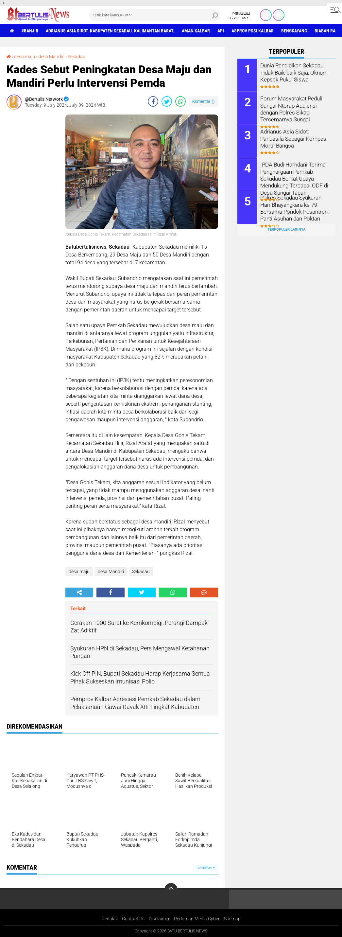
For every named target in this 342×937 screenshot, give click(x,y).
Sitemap (232, 918)
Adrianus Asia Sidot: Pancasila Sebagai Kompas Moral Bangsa (295, 138)
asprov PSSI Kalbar (252, 30)
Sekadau (76, 56)
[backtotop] (171, 889)
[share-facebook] (153, 101)
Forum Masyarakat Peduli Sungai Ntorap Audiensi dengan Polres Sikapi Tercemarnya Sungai (290, 108)
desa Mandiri (51, 56)
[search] (154, 15)
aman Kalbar (196, 30)
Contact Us (133, 918)
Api (220, 30)
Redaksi (110, 918)
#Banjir (30, 30)
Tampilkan (205, 867)
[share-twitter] (167, 101)
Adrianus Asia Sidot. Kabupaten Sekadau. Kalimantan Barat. (110, 30)
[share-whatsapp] (180, 101)
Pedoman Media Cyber (197, 918)
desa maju (24, 56)
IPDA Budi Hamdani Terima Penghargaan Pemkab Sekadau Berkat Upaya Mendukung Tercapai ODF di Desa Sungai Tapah (293, 178)
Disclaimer (159, 918)
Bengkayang (294, 30)
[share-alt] (79, 592)
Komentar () (203, 101)
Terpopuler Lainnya (286, 229)
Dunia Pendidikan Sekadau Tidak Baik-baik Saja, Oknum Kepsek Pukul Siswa (293, 72)
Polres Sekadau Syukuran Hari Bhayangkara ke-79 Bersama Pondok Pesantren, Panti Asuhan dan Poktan (295, 207)
